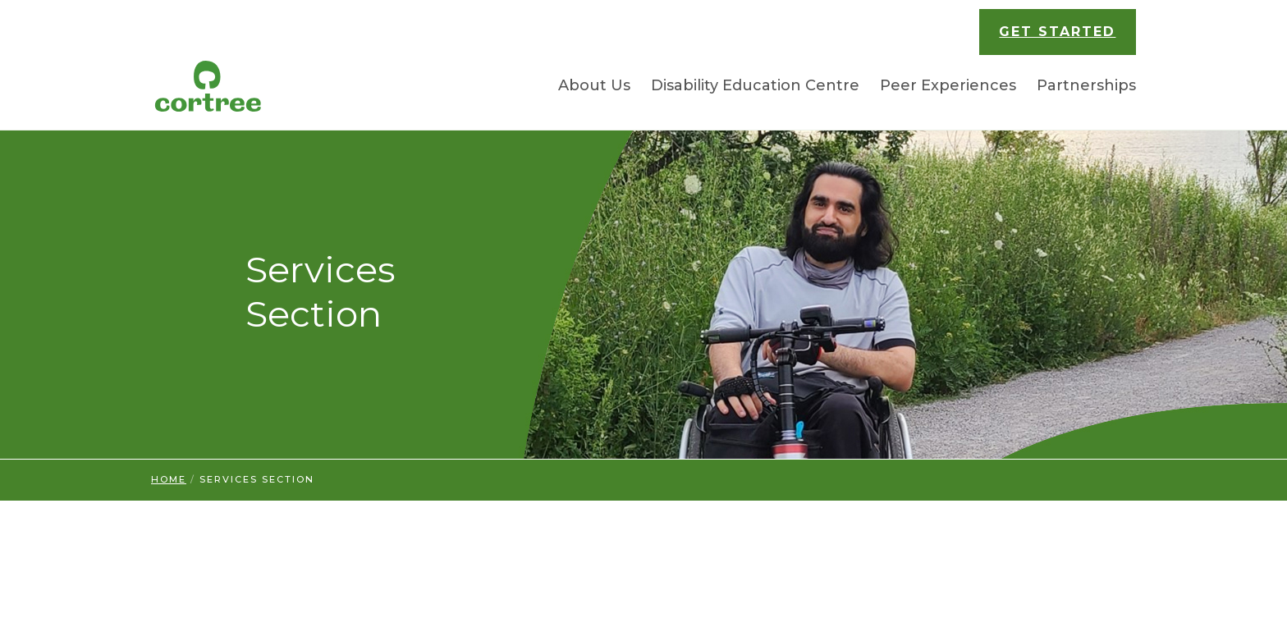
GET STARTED (1057, 31)
